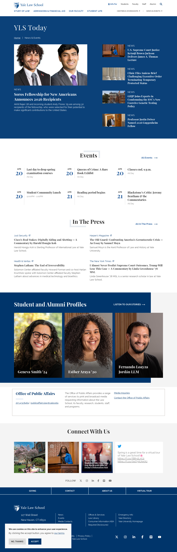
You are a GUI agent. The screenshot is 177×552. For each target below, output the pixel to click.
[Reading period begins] (88, 198)
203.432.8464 (22, 403)
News (60, 515)
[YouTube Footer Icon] (159, 537)
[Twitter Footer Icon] (116, 537)
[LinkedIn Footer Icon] (133, 537)
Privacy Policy (84, 536)
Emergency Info (125, 515)
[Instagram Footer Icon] (125, 537)
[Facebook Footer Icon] (142, 537)
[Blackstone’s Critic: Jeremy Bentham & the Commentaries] (139, 198)
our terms (59, 533)
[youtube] (110, 481)
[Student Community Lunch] (38, 198)
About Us (107, 491)
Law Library (93, 518)
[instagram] (87, 481)
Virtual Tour (144, 491)
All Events (147, 157)
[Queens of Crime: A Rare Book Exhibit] (88, 173)
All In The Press (144, 224)
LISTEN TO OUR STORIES (127, 304)
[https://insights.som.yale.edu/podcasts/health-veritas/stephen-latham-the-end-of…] (50, 269)
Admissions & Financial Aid (49, 11)
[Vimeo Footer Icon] (151, 537)
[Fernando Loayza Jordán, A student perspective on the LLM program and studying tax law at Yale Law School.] (139, 345)
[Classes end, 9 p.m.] (139, 173)
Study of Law (22, 11)
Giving (32, 491)
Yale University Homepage (130, 521)
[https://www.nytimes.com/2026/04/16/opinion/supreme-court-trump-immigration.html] (126, 271)
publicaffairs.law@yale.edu (44, 403)
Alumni (153, 4)
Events (61, 518)
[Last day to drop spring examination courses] (38, 173)
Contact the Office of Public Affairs (132, 397)
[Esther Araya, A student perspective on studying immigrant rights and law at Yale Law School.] (89, 345)
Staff (144, 4)
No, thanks (17, 541)
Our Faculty (76, 11)
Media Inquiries (122, 393)
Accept (35, 541)
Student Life (94, 11)
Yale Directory (124, 518)
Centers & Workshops (127, 11)
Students (124, 4)
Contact (70, 491)
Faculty (135, 4)
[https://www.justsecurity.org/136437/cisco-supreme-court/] (50, 244)
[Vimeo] (104, 481)
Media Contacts (65, 521)
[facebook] (98, 481)
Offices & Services (96, 515)
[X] (81, 481)
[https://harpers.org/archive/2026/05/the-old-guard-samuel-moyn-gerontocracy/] (126, 244)
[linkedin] (93, 481)
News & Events (153, 11)
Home (17, 38)
